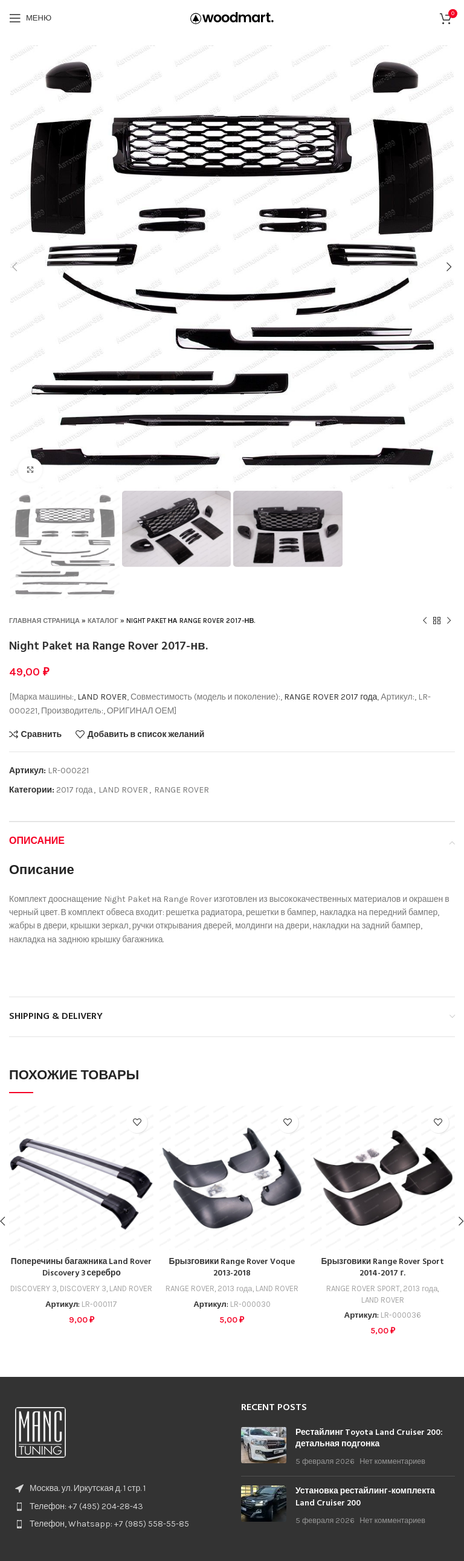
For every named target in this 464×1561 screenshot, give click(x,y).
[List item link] (116, 1506)
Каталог (103, 621)
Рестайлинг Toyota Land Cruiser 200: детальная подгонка (369, 1439)
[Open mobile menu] (30, 18)
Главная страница (44, 621)
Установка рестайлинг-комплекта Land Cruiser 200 (365, 1497)
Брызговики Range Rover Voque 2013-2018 (232, 1268)
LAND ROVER (102, 697)
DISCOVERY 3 (32, 1288)
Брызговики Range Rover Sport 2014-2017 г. (382, 1268)
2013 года (235, 1288)
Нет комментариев (392, 1461)
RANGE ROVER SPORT (363, 1288)
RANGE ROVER (311, 697)
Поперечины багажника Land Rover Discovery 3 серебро (81, 1268)
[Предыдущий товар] (425, 621)
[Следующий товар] (449, 621)
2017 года (359, 697)
